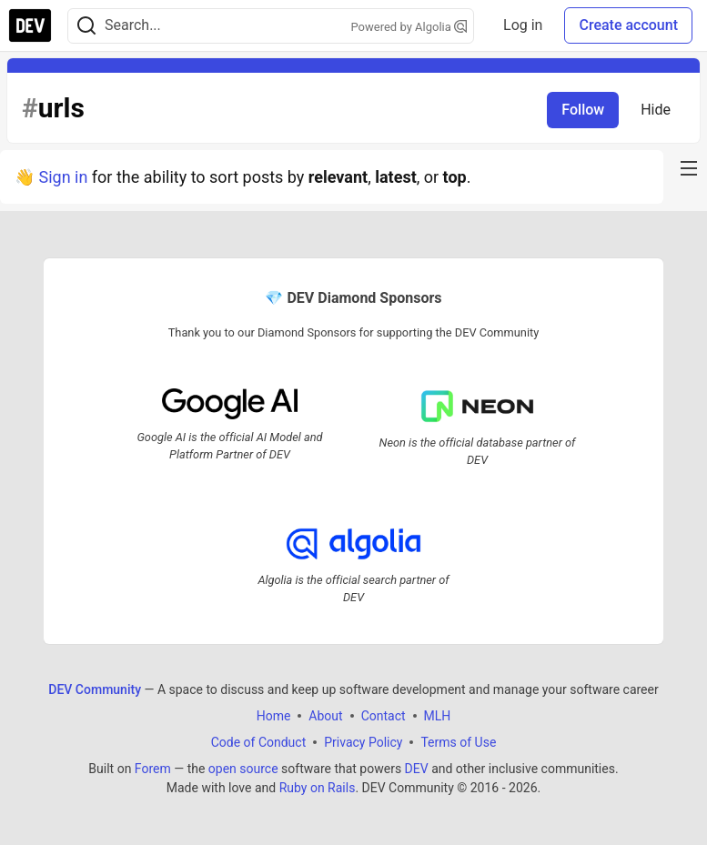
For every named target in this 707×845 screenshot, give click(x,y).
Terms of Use (458, 742)
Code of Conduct (259, 742)
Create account (628, 25)
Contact (383, 716)
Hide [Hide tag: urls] (656, 109)
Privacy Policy (363, 742)
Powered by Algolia (409, 27)
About (325, 716)
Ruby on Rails (317, 787)
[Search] (86, 26)
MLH (437, 716)
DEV (417, 768)
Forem (153, 768)
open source (243, 768)
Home (274, 716)
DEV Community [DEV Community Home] (94, 689)
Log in (522, 25)
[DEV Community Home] (30, 25)
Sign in (62, 176)
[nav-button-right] (689, 168)
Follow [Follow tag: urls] (582, 109)
